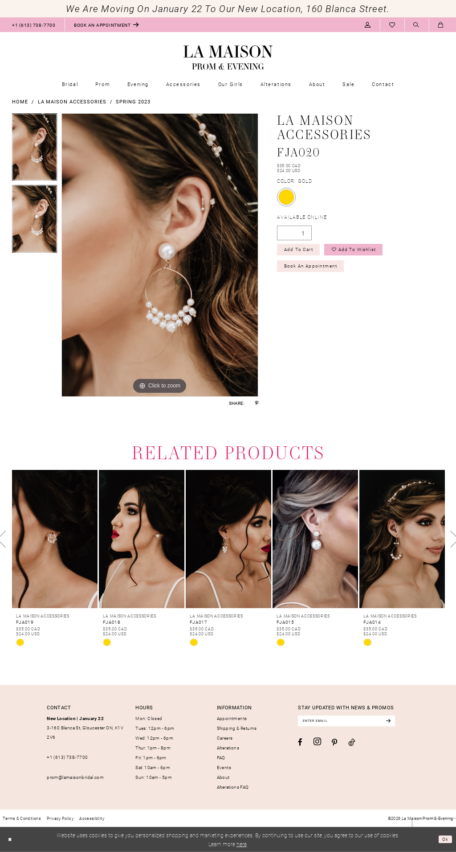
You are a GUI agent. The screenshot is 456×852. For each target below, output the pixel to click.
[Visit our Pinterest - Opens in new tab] (334, 744)
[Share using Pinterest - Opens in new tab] (256, 403)
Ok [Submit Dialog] (444, 839)
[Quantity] (294, 233)
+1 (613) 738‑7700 (67, 757)
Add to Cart (301, 251)
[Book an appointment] (106, 24)
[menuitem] (34, 24)
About (223, 777)
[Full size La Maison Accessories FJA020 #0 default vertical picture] (160, 255)
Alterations (228, 748)
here (241, 844)
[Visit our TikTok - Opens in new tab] (351, 744)
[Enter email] (353, 722)
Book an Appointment (314, 269)
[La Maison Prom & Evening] (228, 57)
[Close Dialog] (10, 839)
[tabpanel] (34, 149)
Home (20, 101)
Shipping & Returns (237, 728)
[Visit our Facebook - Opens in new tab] (300, 743)
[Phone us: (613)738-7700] (34, 24)
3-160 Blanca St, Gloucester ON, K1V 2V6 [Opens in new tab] (85, 728)
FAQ (221, 757)
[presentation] (55, 539)
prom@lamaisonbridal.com (75, 777)
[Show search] (416, 25)
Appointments (232, 718)
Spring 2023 (133, 101)
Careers (225, 738)
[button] (367, 24)
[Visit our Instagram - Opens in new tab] (317, 743)
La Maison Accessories (72, 101)
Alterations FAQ (233, 787)
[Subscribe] (401, 722)
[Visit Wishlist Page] (392, 24)
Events (224, 767)
